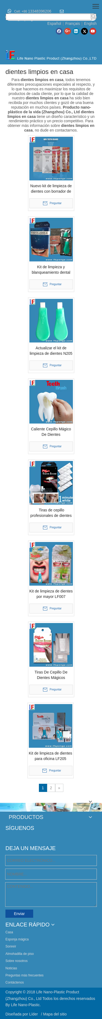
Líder (34, 1014)
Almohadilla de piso (19, 954)
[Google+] (67, 31)
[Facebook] (59, 31)
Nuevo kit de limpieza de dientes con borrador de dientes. (51, 189)
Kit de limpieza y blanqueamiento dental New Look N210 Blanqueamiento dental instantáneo (51, 270)
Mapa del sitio (55, 1014)
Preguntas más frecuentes (24, 975)
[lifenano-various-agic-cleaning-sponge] (51, 807)
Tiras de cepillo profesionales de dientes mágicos (51, 513)
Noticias (11, 968)
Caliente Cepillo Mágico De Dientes (51, 432)
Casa (9, 932)
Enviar (19, 913)
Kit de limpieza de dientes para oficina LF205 (50, 756)
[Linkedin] (76, 31)
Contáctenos (14, 982)
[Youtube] (92, 31)
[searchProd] (49, 17)
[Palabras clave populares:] (93, 16)
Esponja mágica (17, 939)
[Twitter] (84, 31)
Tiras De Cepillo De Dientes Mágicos (51, 675)
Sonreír (10, 946)
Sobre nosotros (16, 961)
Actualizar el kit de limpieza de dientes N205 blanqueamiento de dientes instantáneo (51, 351)
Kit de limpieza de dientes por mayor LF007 (51, 594)
